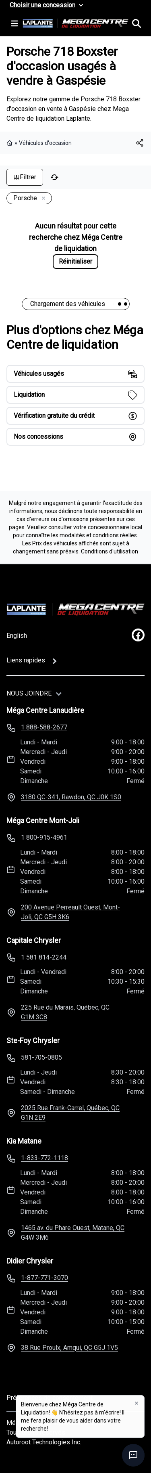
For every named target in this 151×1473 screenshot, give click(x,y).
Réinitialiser (75, 261)
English (16, 635)
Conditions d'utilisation (109, 551)
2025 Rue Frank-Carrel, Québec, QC (70, 1112)
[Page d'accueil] (75, 609)
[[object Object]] (140, 143)
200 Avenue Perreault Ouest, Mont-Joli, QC (70, 912)
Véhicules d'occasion (45, 143)
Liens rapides (25, 660)
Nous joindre (29, 693)
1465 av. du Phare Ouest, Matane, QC (72, 1232)
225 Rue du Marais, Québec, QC (65, 1012)
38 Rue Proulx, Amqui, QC (69, 1347)
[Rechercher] (136, 23)
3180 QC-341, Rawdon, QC (71, 797)
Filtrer (24, 177)
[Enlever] (42, 198)
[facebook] (138, 635)
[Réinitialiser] (54, 177)
